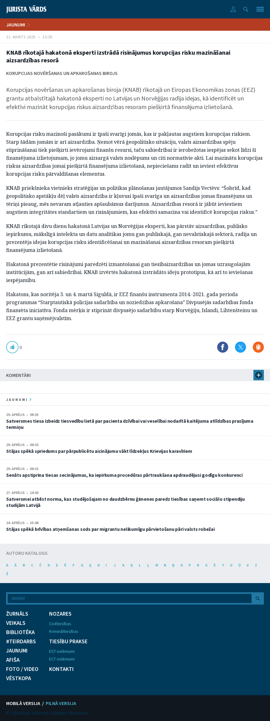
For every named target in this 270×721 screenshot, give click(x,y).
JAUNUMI (15, 25)
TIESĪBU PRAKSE (68, 641)
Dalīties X (240, 347)
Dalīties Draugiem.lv (258, 347)
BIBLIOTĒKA (20, 632)
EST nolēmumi (62, 651)
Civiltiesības (60, 623)
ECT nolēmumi (62, 659)
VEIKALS (15, 623)
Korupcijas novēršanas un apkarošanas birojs (62, 73)
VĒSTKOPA (18, 678)
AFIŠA (13, 660)
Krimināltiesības (63, 631)
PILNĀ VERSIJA (61, 703)
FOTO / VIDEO (22, 669)
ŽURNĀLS (17, 614)
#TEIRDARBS (21, 641)
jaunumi (18, 399)
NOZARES (60, 614)
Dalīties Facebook (222, 347)
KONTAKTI (61, 669)
